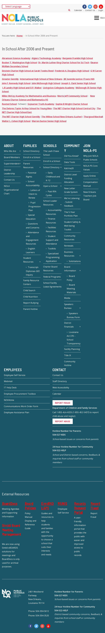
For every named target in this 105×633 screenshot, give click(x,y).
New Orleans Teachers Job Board (89, 196)
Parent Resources (28, 165)
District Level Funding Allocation (70, 178)
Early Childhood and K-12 (53, 176)
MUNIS (62, 503)
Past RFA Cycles (51, 193)
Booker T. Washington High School (19, 62)
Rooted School (9, 104)
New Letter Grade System (71, 190)
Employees (13, 369)
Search (69, 10)
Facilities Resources (51, 229)
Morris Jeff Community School (72, 96)
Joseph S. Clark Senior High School (79, 83)
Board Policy (71, 278)
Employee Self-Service (14, 375)
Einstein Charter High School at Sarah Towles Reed (28, 70)
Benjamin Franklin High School (78, 58)
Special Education (31, 217)
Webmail (8, 381)
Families (30, 146)
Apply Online (89, 175)
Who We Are (10, 151)
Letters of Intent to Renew (34, 194)
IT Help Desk (10, 387)
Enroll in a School (31, 157)
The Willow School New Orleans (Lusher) (61, 116)
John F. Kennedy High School (16, 83)
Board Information (70, 268)
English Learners (30, 250)
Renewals (68, 245)
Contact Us (90, 10)
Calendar (78, 10)
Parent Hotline (30, 309)
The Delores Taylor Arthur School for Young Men (27, 108)
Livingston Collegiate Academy (58, 87)
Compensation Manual (90, 184)
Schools (50, 146)
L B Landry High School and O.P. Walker (22, 87)
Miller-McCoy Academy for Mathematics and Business (29, 96)
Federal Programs (52, 276)
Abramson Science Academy (16, 58)
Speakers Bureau (68, 306)
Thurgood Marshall (93, 116)
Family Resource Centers (31, 282)
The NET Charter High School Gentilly (21, 116)
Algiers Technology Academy (46, 58)
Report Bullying (31, 302)
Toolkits (52, 248)
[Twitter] (90, 7)
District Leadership (9, 171)
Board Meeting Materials (71, 288)
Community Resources (69, 237)
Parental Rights (31, 174)
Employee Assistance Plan (16, 412)
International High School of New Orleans (41, 79)
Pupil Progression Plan (34, 206)
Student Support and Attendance (52, 240)
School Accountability (33, 183)
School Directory (31, 151)
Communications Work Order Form (21, 406)
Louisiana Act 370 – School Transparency (73, 338)
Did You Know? (71, 155)
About (9, 146)
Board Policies (30, 505)
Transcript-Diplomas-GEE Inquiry (33, 271)
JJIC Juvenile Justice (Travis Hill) (79, 79)
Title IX (67, 355)
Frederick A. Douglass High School (72, 70)
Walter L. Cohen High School (16, 121)
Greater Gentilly (10, 79)
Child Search (29, 290)
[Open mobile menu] (100, 18)
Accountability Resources (54, 212)
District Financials (69, 324)
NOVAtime (9, 400)
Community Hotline (69, 363)
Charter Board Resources (50, 268)
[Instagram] (95, 7)
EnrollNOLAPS (47, 505)
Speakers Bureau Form (73, 315)
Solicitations (75, 261)
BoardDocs (9, 503)
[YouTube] (101, 7)
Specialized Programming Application (53, 257)
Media (67, 298)
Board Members (12, 157)
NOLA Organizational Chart (11, 190)
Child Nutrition (30, 296)
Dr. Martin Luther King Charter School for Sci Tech (63, 62)
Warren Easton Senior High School (49, 121)
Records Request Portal (80, 507)
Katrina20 (69, 168)
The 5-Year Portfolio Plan (71, 214)
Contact (59, 369)
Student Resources (28, 260)
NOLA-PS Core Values (90, 167)
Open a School (50, 186)
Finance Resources (51, 220)
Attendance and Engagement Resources (32, 238)
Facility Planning (72, 349)
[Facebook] (84, 7)
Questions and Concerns (32, 225)
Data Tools (69, 162)
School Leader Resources (50, 202)
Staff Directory (59, 381)
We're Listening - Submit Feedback (72, 202)
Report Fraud (95, 505)
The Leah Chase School (51, 153)
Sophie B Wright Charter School (72, 104)
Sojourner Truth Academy (41, 104)
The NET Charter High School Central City (74, 108)
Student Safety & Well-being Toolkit (72, 226)
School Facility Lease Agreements (52, 284)
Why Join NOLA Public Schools (90, 157)
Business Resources (69, 254)
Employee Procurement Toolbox (20, 393)
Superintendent (11, 163)
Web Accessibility (60, 387)
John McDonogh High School (46, 83)
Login (100, 10)
